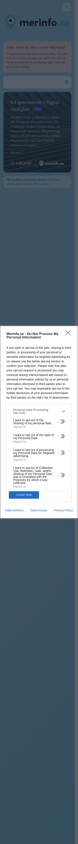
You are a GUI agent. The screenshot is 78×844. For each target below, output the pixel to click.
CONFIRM (24, 494)
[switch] (61, 421)
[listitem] (39, 411)
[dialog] (39, 422)
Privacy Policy (63, 510)
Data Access (38, 510)
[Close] (69, 334)
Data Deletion (14, 510)
